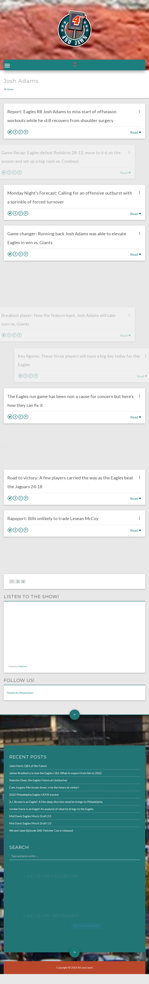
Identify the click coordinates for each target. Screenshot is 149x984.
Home (10, 90)
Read (136, 133)
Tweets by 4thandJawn (19, 693)
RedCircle (23, 668)
